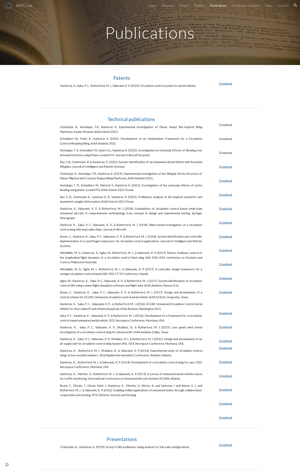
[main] (150, 32)
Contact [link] (283, 5)
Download (225, 83)
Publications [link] (218, 5)
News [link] (269, 5)
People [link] (184, 5)
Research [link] (168, 5)
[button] (295, 5)
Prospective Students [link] (246, 5)
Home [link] (152, 5)
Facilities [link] (199, 5)
